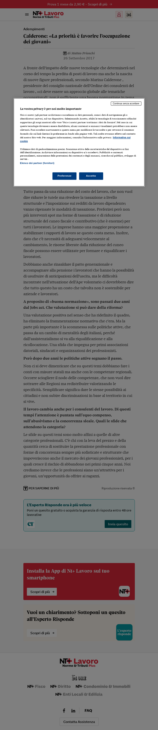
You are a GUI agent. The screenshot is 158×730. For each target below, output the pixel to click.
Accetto (91, 176)
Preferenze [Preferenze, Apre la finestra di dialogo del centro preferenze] (64, 176)
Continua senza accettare (126, 103)
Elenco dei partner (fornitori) (37, 163)
